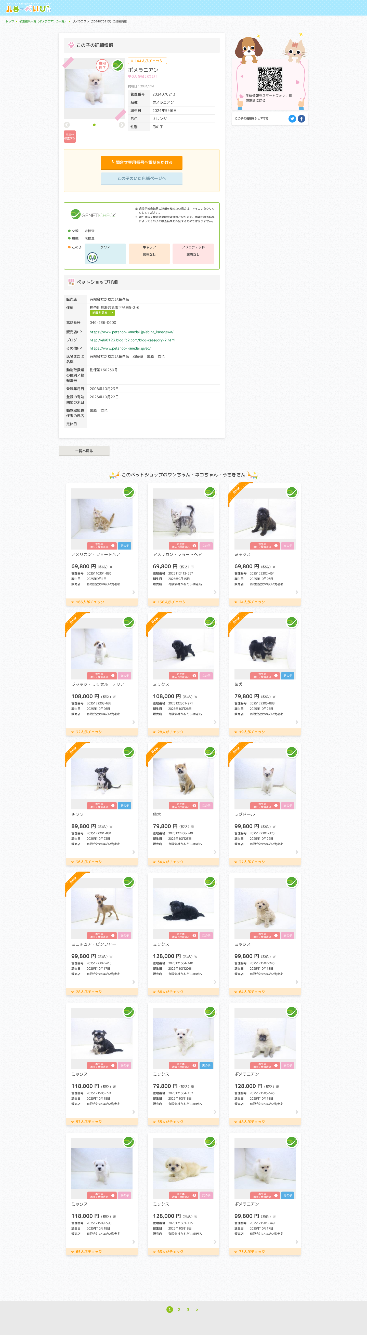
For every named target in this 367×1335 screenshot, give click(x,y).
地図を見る (100, 313)
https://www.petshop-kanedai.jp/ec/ (120, 348)
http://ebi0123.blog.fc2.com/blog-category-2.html (132, 340)
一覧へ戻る (84, 450)
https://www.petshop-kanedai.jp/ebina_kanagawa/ (132, 331)
